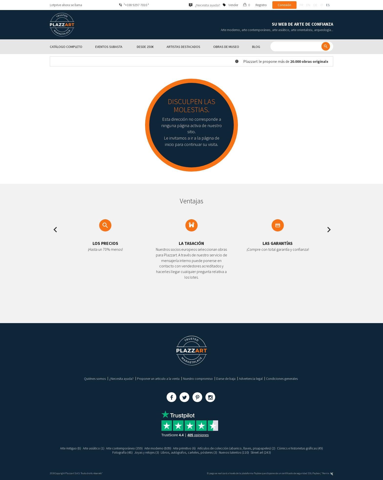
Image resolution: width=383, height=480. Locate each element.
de (315, 5)
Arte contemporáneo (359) (124, 448)
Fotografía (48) (122, 452)
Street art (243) (261, 452)
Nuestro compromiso (198, 378)
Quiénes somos (95, 378)
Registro (261, 5)
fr (301, 5)
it (321, 5)
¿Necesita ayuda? (121, 378)
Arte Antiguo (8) (70, 448)
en (308, 5)
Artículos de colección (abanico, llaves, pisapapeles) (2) (236, 448)
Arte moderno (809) (157, 448)
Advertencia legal (251, 378)
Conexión (284, 5)
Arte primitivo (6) (184, 448)
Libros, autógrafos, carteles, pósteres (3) (189, 452)
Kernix (327, 473)
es (328, 5)
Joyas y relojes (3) (146, 452)
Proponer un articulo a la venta (158, 378)
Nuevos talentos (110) (234, 452)
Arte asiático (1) (93, 448)
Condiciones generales (282, 378)
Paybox (316, 473)
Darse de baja (225, 378)
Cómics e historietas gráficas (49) (300, 448)
